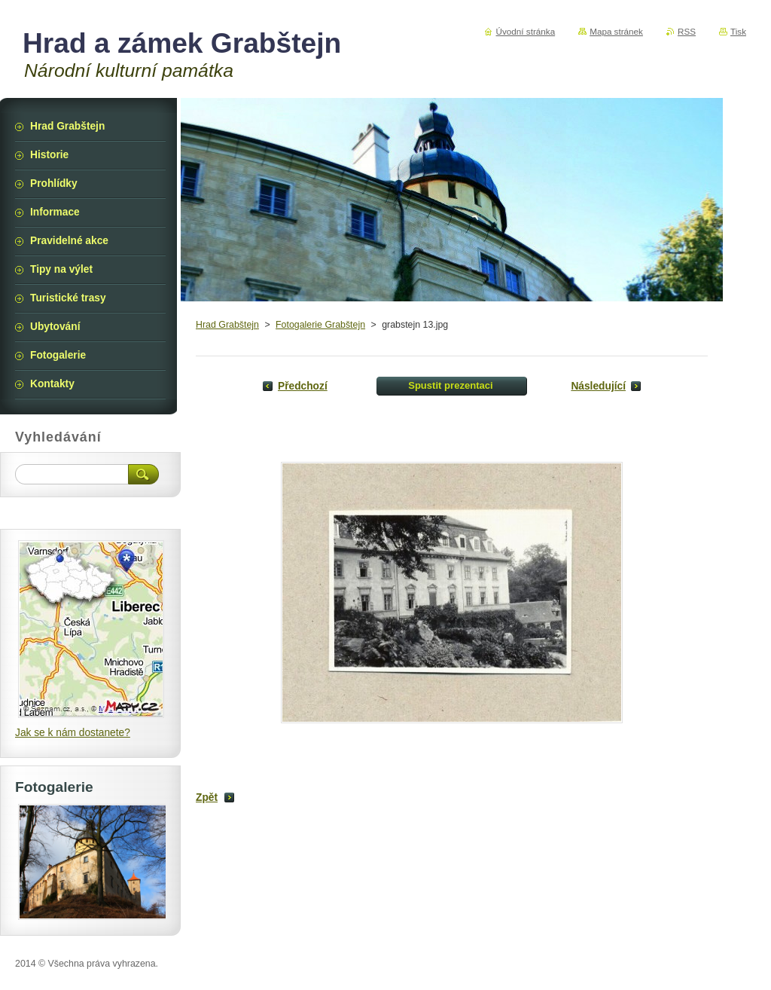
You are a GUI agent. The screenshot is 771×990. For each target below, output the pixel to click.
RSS (687, 31)
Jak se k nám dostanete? (72, 732)
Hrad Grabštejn (227, 324)
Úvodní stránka (526, 31)
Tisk (738, 31)
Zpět (207, 797)
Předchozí (303, 386)
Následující (598, 386)
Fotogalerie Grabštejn (320, 324)
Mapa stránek (616, 31)
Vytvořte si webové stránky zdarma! (634, 963)
